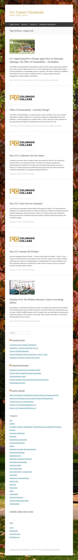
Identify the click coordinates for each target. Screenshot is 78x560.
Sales (11, 491)
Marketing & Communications (19, 478)
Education (24, 321)
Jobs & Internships (39, 80)
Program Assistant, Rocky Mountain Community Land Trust (29, 380)
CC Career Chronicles (27, 12)
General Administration (17, 452)
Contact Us (33, 24)
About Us (24, 24)
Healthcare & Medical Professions (21, 459)
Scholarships (14, 494)
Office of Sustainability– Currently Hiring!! (30, 110)
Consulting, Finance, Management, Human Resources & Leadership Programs (35, 427)
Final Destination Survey (18, 376)
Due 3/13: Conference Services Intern (27, 155)
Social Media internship (17, 383)
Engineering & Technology (18, 440)
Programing (13, 488)
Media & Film (14, 481)
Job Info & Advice (15, 465)
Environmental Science (26, 80)
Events (12, 446)
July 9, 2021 (13, 126)
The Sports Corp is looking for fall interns (23, 345)
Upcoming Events (18, 340)
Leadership (13, 475)
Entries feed (13, 531)
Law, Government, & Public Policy (21, 472)
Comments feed (15, 534)
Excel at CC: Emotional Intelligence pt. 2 (23, 405)
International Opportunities (18, 462)
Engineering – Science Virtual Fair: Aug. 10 (24, 348)
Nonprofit (13, 484)
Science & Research (52, 80)
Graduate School (15, 456)
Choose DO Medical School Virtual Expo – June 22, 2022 (28, 354)
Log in (12, 528)
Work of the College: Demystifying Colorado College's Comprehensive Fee (34, 395)
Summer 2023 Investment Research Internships (25, 373)
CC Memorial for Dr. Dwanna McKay (22, 402)
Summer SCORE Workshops (19, 351)
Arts (11, 420)
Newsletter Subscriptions (47, 24)
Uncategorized (14, 504)
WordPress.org (14, 537)
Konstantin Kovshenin (52, 549)
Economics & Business (17, 433)
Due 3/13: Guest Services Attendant (26, 203)
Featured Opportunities (20, 365)
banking (12, 423)
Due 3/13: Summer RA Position (24, 251)
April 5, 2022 (13, 80)
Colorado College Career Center (21, 512)
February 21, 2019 (15, 174)
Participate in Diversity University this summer (25, 358)
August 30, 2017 (15, 321)
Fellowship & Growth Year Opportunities (23, 449)
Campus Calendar (18, 391)
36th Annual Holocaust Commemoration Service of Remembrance (31, 398)
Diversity (12, 430)
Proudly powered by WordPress (20, 549)
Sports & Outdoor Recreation (53, 126)
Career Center (14, 24)
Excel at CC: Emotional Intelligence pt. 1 (23, 408)
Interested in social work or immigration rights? (25, 370)
